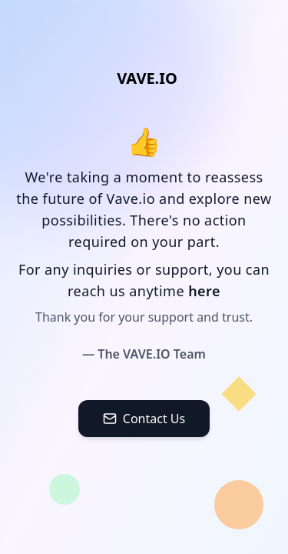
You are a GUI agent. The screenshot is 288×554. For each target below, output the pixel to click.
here (204, 291)
